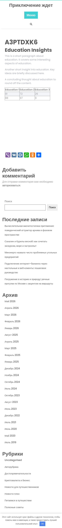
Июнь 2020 (11, 429)
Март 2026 (10, 314)
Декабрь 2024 (12, 368)
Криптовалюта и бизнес (17, 480)
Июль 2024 (11, 388)
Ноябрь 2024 (12, 375)
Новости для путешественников (22, 487)
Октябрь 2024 (12, 382)
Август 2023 (11, 402)
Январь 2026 (12, 328)
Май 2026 (10, 301)
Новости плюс (12, 493)
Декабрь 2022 (12, 415)
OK (42, 523)
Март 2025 (10, 348)
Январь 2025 (12, 361)
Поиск (8, 201)
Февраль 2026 (12, 321)
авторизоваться (11, 185)
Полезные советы (14, 507)
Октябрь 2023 (12, 395)
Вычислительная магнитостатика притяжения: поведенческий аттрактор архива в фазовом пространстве (29, 230)
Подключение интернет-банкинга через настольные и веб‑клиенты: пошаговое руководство (26, 268)
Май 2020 (10, 435)
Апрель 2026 (12, 308)
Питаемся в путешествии (18, 500)
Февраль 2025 (12, 355)
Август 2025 (11, 334)
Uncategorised (13, 460)
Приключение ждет (31, 5)
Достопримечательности (18, 473)
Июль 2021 (10, 422)
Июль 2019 (10, 442)
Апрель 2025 (12, 341)
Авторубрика (11, 467)
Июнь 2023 (11, 408)
